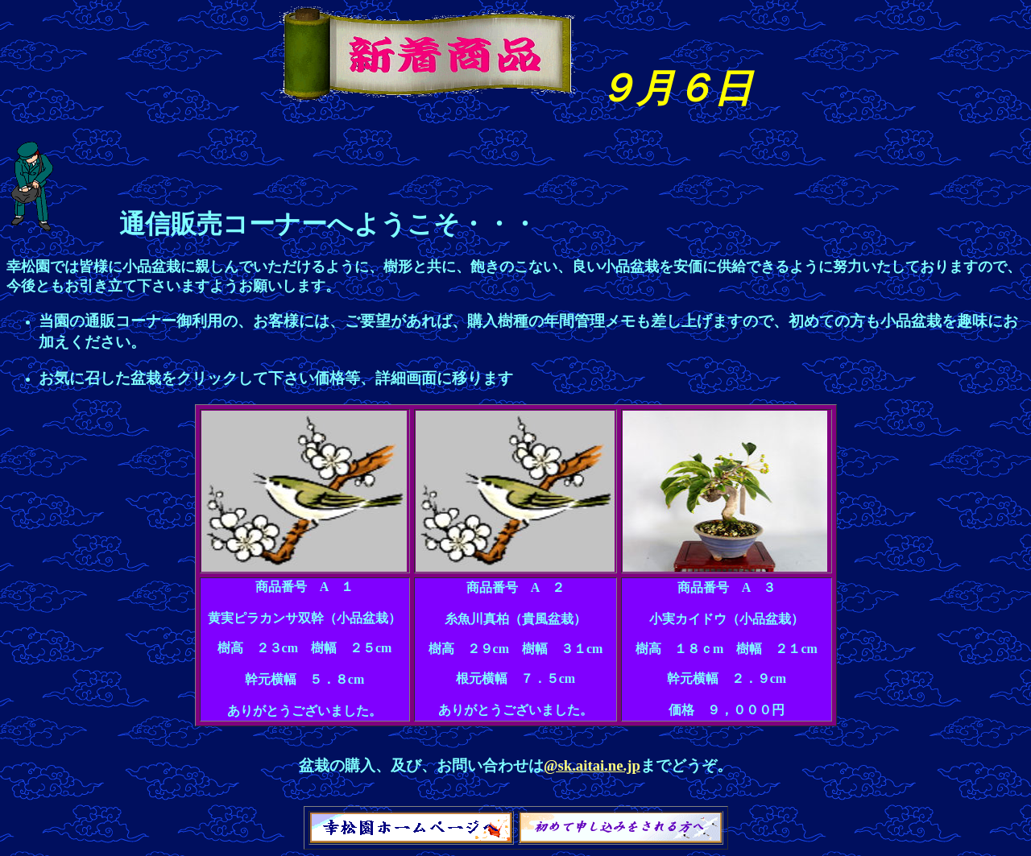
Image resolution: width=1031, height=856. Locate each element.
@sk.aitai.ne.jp (592, 765)
